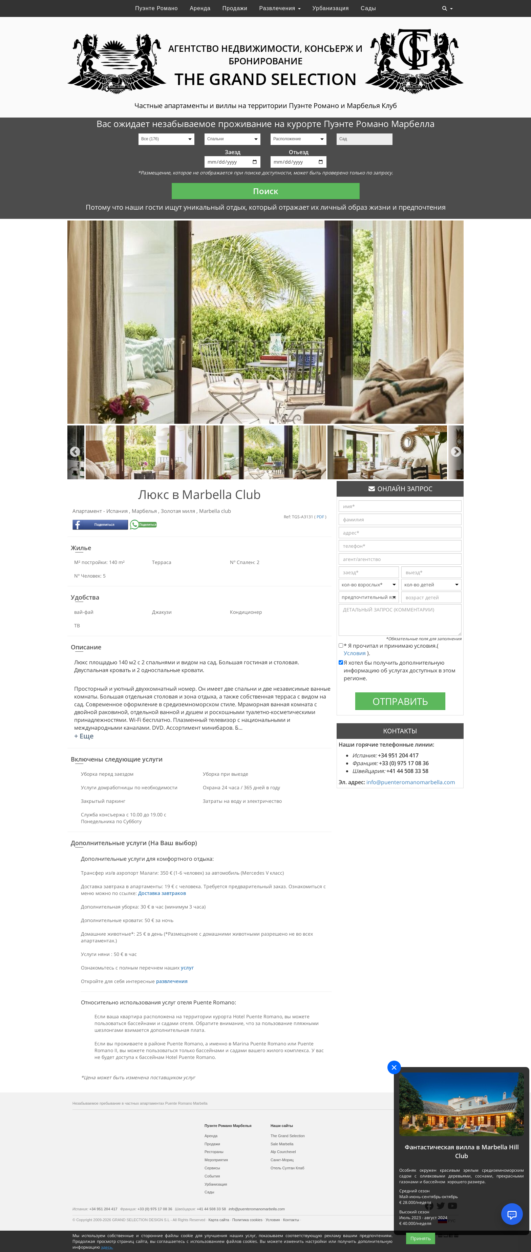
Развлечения (280, 8)
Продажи (235, 8)
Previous (75, 452)
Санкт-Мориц (282, 1160)
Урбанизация (331, 8)
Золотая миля (178, 510)
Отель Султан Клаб (287, 1168)
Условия (355, 653)
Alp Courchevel (283, 1152)
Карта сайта (219, 1220)
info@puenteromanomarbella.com (410, 782)
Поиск (265, 190)
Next (456, 452)
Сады (368, 8)
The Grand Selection (288, 1136)
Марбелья (145, 510)
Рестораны (214, 1152)
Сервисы (212, 1168)
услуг (187, 967)
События (212, 1176)
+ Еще (84, 735)
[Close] (394, 1067)
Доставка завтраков (162, 893)
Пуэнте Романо (156, 8)
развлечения (172, 981)
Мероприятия (216, 1160)
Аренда (200, 8)
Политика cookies (247, 1220)
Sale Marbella (282, 1144)
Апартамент (87, 510)
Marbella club (215, 510)
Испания (117, 510)
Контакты (291, 1220)
